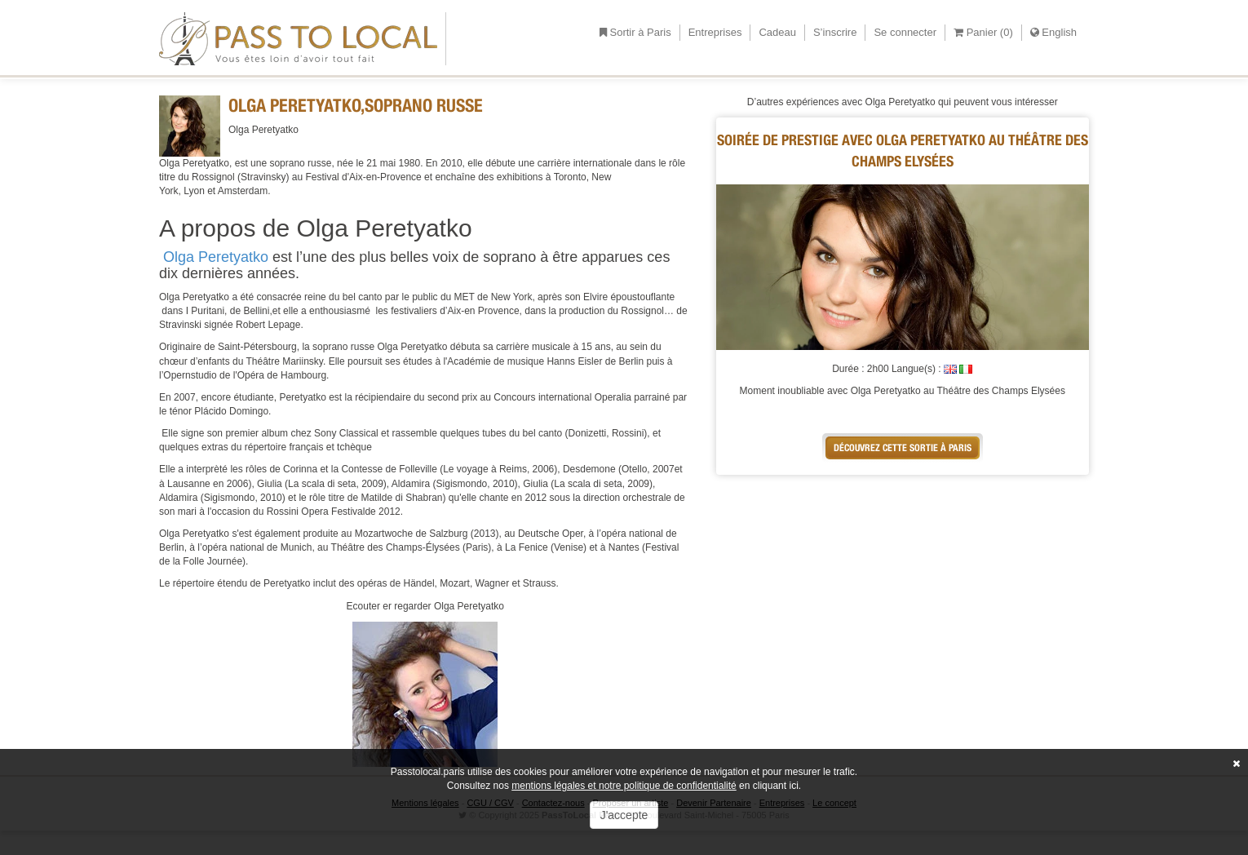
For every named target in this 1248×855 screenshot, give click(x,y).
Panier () (983, 32)
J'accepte (624, 815)
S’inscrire (834, 32)
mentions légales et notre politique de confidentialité (624, 785)
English (1053, 32)
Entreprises (715, 32)
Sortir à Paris (635, 32)
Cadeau (777, 32)
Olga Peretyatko (215, 257)
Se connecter (905, 32)
